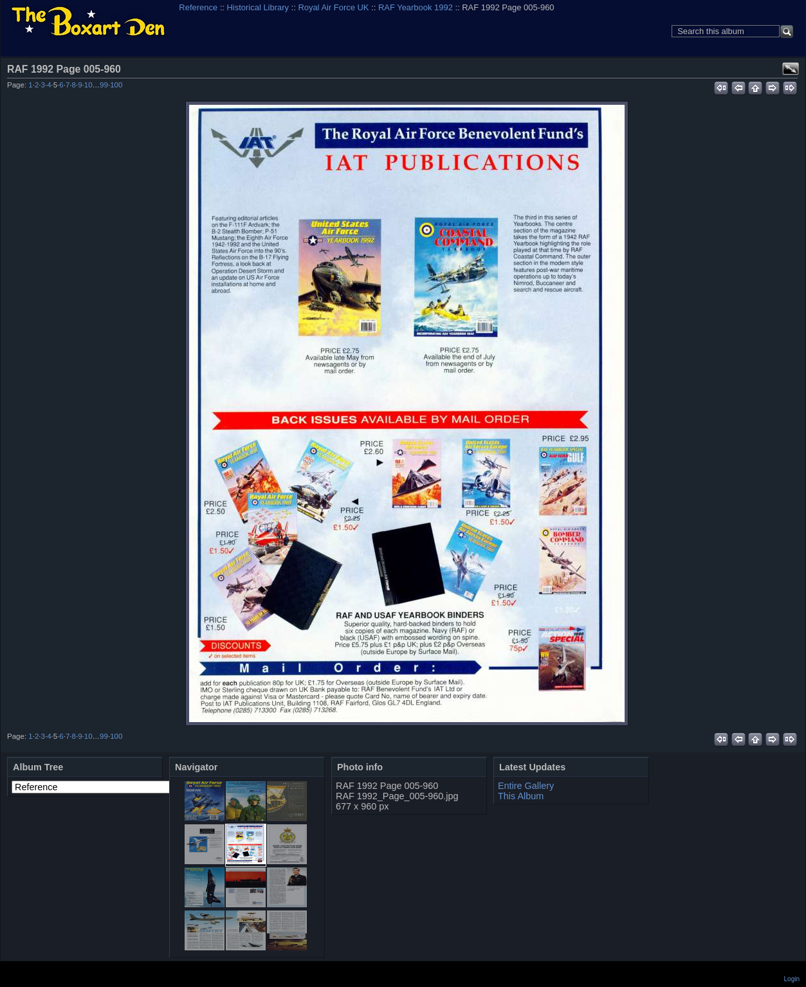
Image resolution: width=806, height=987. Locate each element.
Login (792, 978)
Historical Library (258, 7)
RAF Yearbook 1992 (415, 7)
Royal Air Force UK (333, 7)
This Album (521, 796)
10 (88, 85)
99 (104, 85)
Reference (198, 7)
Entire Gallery (526, 786)
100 (116, 85)
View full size (790, 69)
